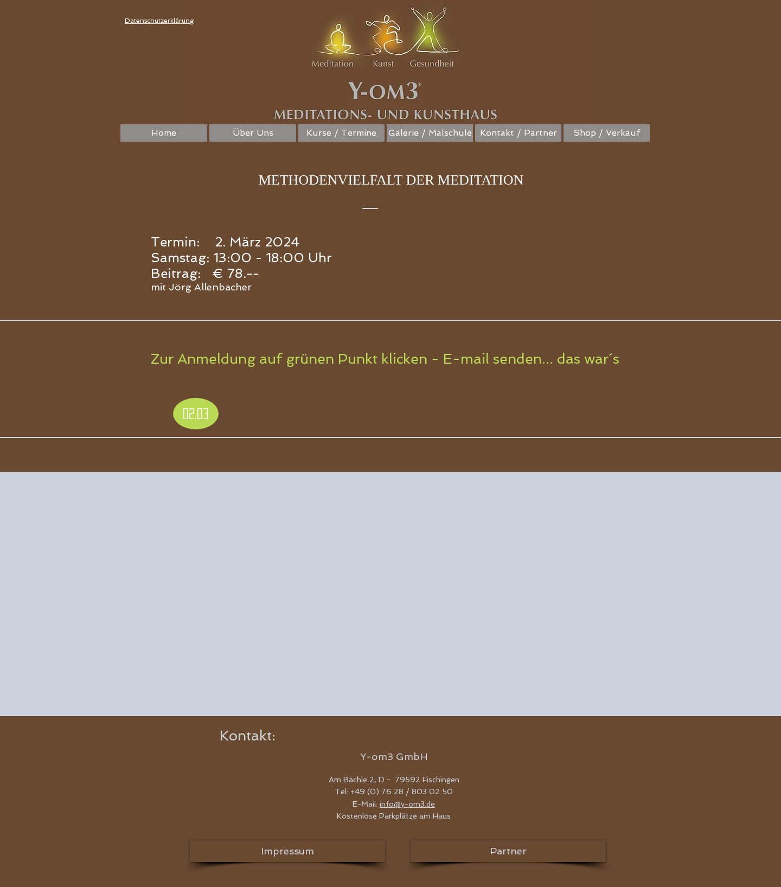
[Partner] (508, 851)
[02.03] (196, 413)
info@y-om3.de (407, 804)
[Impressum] (287, 851)
